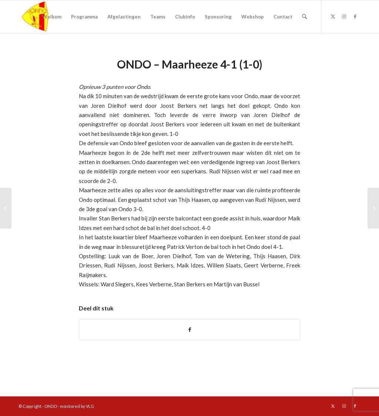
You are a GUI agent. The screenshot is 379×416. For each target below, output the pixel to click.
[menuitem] (51, 16)
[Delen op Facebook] (189, 329)
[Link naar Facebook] (354, 16)
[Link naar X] (332, 16)
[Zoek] (304, 16)
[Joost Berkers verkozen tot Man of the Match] (5, 208)
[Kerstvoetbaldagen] (373, 208)
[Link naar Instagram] (343, 16)
